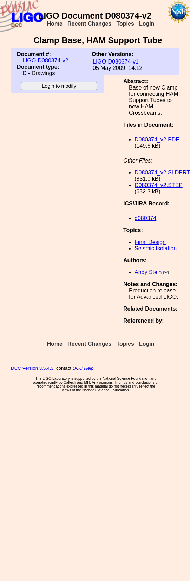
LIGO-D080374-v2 (45, 61)
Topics (125, 24)
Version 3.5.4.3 (38, 368)
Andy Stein (148, 272)
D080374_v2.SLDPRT (162, 173)
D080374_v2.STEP (159, 185)
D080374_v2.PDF (157, 140)
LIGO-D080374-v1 (116, 62)
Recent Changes (89, 24)
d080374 (145, 218)
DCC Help (83, 368)
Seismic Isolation (156, 248)
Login (147, 24)
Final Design (150, 242)
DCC (16, 368)
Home (55, 24)
